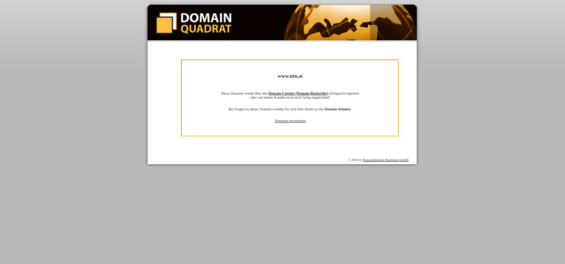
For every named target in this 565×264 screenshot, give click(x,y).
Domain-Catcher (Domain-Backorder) (298, 93)
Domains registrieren (290, 121)
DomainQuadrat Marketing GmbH (385, 160)
